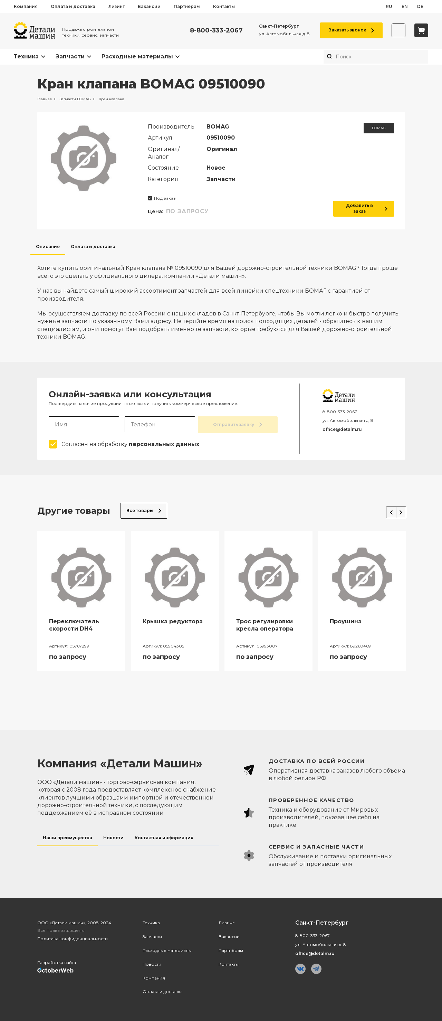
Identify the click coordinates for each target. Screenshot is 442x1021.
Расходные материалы (137, 56)
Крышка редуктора (173, 620)
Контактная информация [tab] (164, 837)
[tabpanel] (221, 298)
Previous (384, 509)
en (405, 6)
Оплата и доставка (73, 6)
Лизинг (116, 6)
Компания (26, 6)
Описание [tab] (48, 246)
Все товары (143, 509)
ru (389, 6)
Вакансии (149, 6)
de (420, 6)
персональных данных (164, 443)
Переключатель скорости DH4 (74, 624)
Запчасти (70, 56)
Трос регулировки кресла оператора (264, 624)
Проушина (346, 620)
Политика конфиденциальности (72, 937)
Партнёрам (187, 6)
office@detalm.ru (342, 429)
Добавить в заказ (363, 208)
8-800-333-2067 (212, 30)
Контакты (224, 6)
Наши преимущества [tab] (67, 837)
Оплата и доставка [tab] (93, 246)
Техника (26, 56)
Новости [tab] (113, 837)
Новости (152, 963)
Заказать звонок (347, 29)
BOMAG (379, 128)
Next (397, 509)
